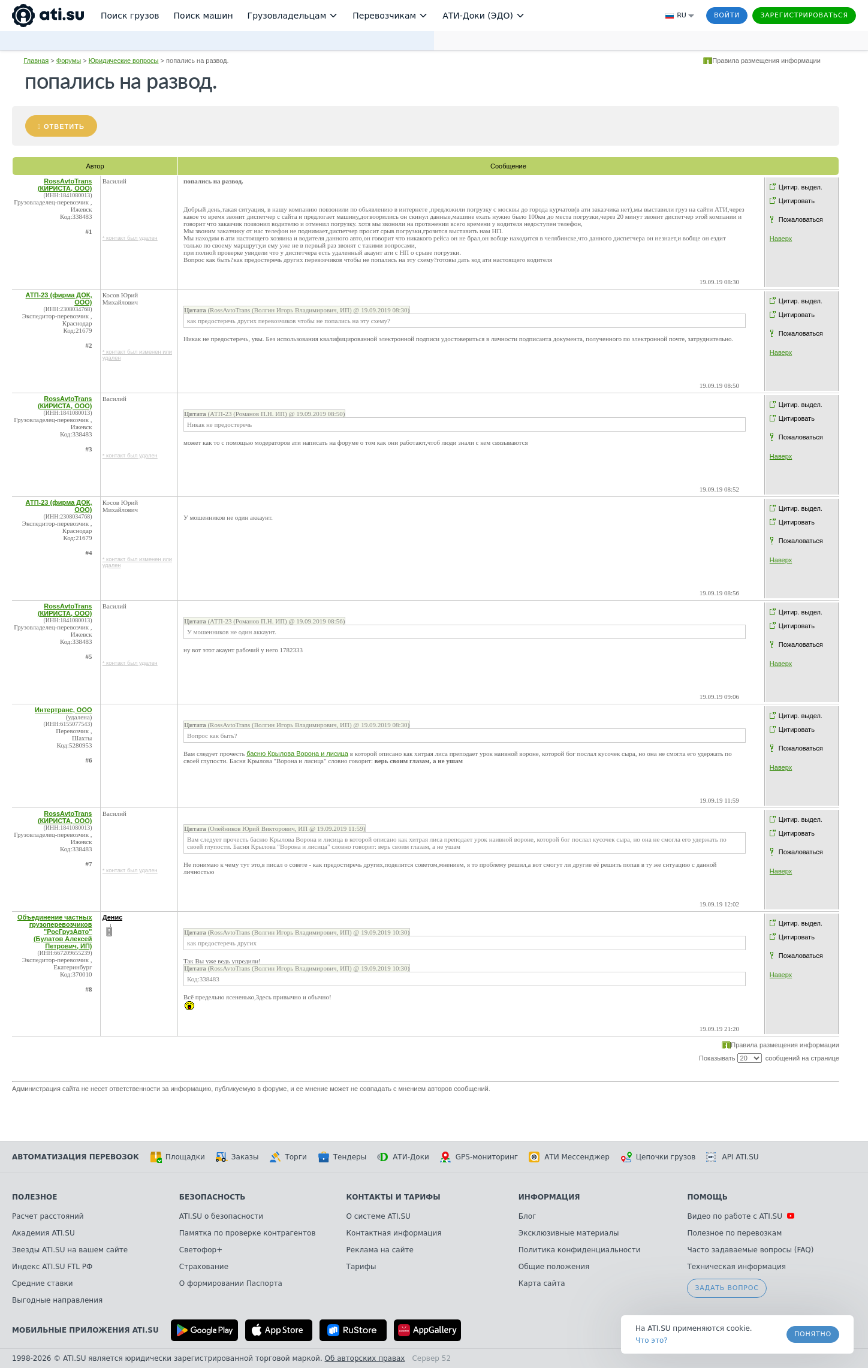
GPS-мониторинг (479, 1157)
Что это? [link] (651, 1340)
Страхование (203, 1266)
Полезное (34, 1197)
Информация (549, 1197)
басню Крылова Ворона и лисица (297, 753)
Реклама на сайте (380, 1250)
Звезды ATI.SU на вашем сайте (70, 1250)
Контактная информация (394, 1233)
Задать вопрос (726, 1288)
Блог (528, 1216)
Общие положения (554, 1266)
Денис (113, 917)
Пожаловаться (801, 219)
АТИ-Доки (403, 1157)
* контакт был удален (130, 238)
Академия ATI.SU (43, 1233)
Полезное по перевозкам (734, 1233)
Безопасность (212, 1197)
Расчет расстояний (48, 1216)
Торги (287, 1157)
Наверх (781, 238)
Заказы (237, 1157)
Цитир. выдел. (800, 187)
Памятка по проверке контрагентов (247, 1233)
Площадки (177, 1157)
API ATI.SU (732, 1157)
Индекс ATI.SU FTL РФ (52, 1266)
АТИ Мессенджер (569, 1157)
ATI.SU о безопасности (221, 1216)
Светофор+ (200, 1250)
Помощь (707, 1197)
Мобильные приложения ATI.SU (85, 1330)
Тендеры (342, 1157)
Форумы (68, 60)
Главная (36, 60)
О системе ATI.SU (378, 1216)
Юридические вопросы (124, 60)
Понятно (812, 1334)
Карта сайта (542, 1283)
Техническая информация (736, 1266)
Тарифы (361, 1266)
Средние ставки (42, 1283)
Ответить (64, 126)
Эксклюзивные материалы (569, 1233)
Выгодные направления (57, 1300)
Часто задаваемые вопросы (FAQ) (750, 1250)
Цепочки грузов (658, 1157)
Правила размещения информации (766, 60)
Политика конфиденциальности (580, 1250)
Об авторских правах (365, 1358)
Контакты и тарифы (393, 1197)
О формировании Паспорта (230, 1283)
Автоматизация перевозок (75, 1157)
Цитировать (797, 200)
